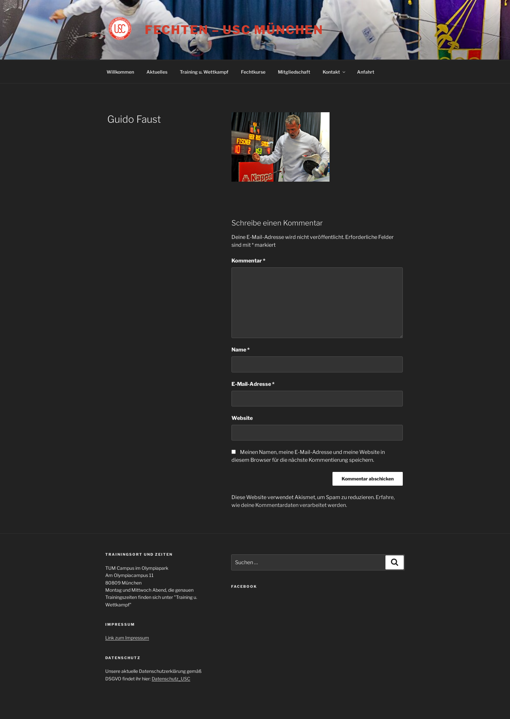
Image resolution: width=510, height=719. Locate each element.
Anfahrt (365, 72)
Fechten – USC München (234, 30)
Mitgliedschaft (294, 72)
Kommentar (248, 261)
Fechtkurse (253, 72)
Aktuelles (156, 72)
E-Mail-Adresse (253, 384)
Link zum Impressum (127, 637)
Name (240, 350)
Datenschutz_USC (171, 678)
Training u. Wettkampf (204, 72)
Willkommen (120, 72)
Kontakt (334, 72)
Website (242, 418)
